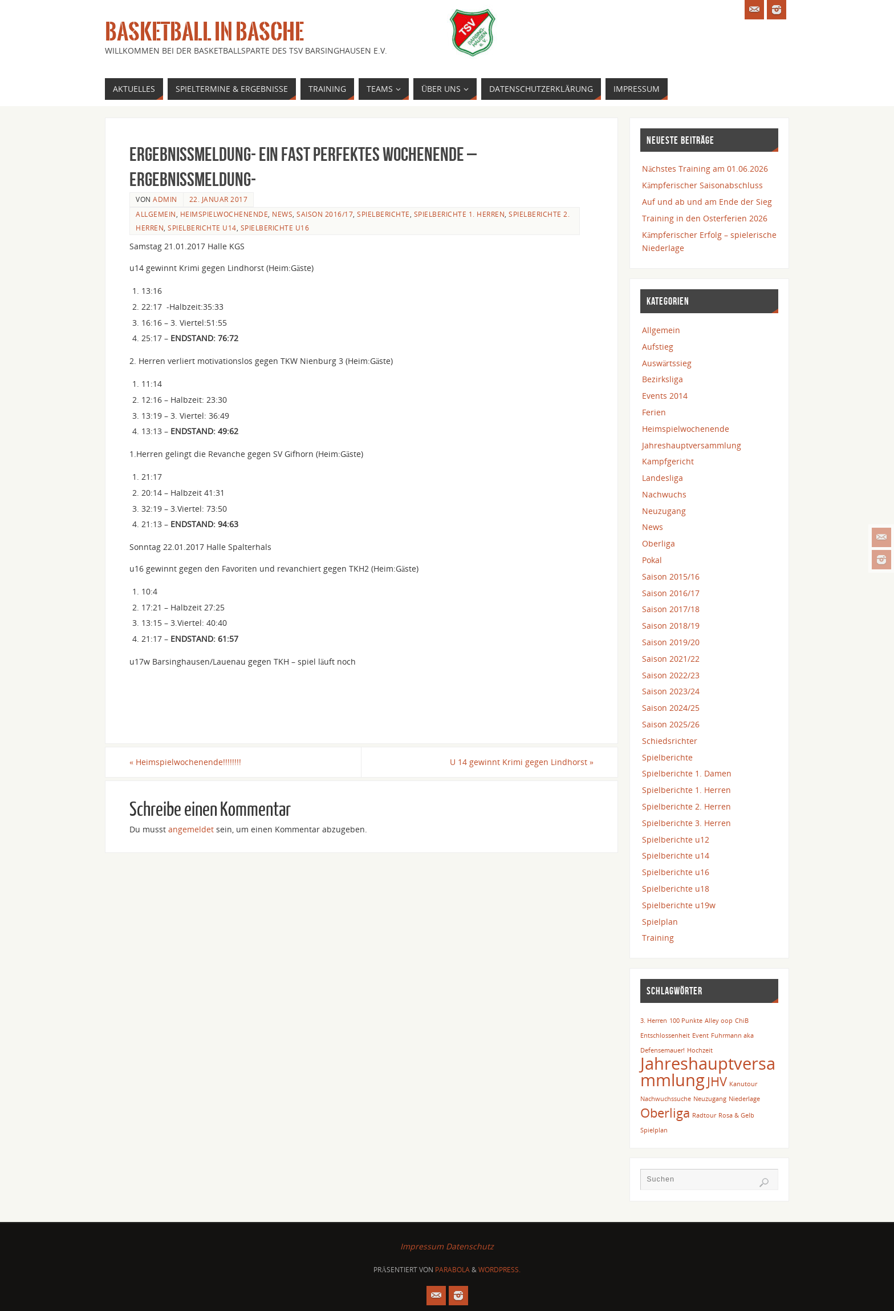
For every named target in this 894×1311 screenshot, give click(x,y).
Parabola (452, 1269)
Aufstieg (657, 346)
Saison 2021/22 (671, 658)
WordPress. (499, 1269)
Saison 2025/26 (671, 724)
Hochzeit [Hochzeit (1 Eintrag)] (700, 1050)
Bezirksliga (662, 379)
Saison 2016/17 (324, 213)
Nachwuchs (664, 494)
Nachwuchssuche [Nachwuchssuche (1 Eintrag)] (665, 1099)
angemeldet (191, 829)
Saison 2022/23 (671, 675)
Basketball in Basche (204, 32)
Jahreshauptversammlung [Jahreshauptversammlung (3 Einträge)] (707, 1071)
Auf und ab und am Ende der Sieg (707, 201)
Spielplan (660, 921)
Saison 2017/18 (671, 609)
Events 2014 (665, 395)
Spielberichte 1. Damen (687, 773)
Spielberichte (383, 213)
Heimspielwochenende (224, 213)
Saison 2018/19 (671, 625)
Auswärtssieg (667, 363)
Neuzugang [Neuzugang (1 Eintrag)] (709, 1099)
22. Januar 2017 (218, 199)
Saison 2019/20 (671, 642)
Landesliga (662, 477)
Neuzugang (664, 510)
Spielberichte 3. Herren (686, 823)
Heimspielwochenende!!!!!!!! (185, 761)
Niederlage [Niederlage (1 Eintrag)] (744, 1099)
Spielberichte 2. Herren (686, 806)
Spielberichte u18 (675, 888)
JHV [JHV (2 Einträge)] (717, 1081)
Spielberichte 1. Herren (459, 213)
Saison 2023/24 (671, 691)
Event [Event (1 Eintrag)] (700, 1035)
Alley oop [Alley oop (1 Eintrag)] (719, 1021)
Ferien (654, 412)
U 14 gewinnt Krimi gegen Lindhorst (522, 761)
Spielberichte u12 (675, 839)
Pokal (652, 560)
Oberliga (658, 543)
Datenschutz (470, 1246)
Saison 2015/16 (671, 576)
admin (165, 199)
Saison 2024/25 (671, 707)
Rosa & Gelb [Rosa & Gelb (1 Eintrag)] (736, 1115)
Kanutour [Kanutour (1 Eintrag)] (743, 1084)
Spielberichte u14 (202, 227)
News (282, 213)
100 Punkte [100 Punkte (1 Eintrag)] (685, 1021)
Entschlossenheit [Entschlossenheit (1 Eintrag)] (665, 1035)
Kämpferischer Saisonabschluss (702, 185)
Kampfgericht (668, 461)
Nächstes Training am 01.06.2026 (705, 168)
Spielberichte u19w (679, 905)
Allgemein (156, 213)
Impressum (422, 1246)
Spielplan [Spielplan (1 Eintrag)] (654, 1130)
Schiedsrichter (669, 740)
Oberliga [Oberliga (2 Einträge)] (665, 1112)
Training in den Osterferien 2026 (704, 218)
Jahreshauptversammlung (691, 445)
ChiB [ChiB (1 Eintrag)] (742, 1021)
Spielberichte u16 (275, 227)
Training (658, 937)
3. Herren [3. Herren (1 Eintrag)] (653, 1021)
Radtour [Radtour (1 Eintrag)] (704, 1115)
